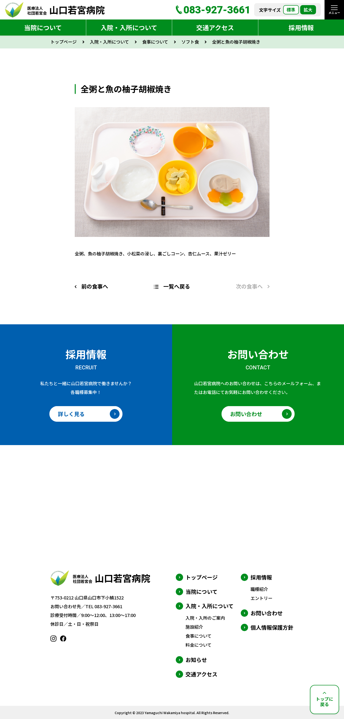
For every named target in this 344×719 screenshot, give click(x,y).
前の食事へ (94, 286)
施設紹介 (194, 627)
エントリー (261, 598)
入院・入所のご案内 (205, 618)
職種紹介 (259, 589)
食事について (199, 636)
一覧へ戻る (176, 286)
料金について (199, 645)
